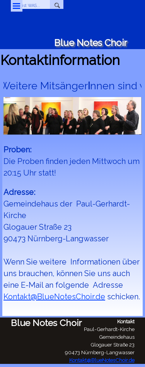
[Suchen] (56, 5)
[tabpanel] (72, 229)
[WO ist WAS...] (30, 5)
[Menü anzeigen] (16, 6)
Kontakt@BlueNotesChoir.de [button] (54, 296)
